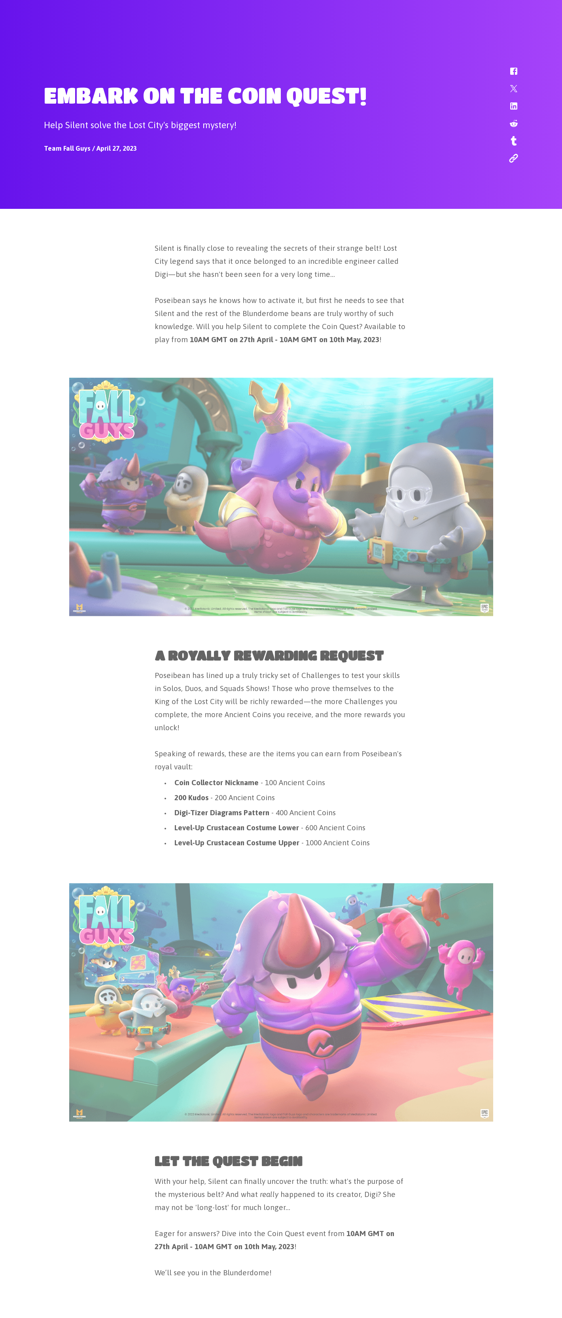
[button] (508, 75)
